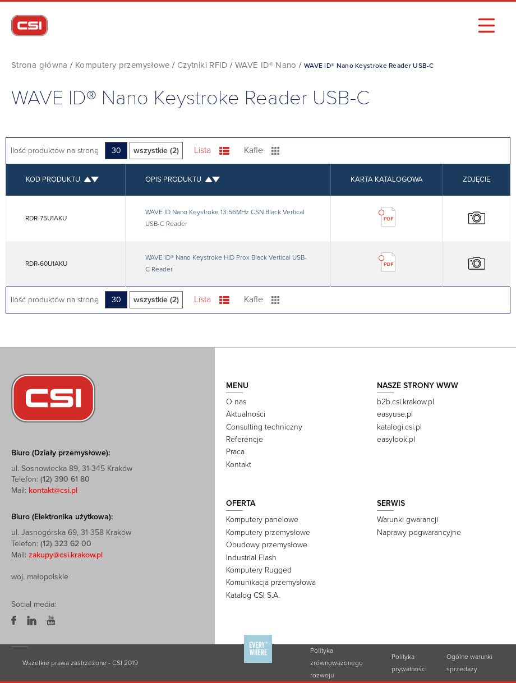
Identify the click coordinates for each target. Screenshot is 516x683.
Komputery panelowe (262, 519)
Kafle (262, 150)
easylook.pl (396, 439)
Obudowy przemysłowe (266, 544)
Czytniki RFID (202, 65)
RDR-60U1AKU (47, 263)
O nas (236, 401)
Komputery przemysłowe (122, 65)
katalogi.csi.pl (399, 426)
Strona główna (39, 65)
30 (117, 150)
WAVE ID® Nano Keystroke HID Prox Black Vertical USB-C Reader (226, 263)
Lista (212, 150)
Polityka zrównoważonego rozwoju (336, 662)
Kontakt (238, 464)
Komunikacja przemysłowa (271, 582)
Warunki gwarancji (407, 519)
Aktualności (245, 413)
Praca (235, 451)
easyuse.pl (395, 413)
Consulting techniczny (264, 426)
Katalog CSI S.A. (253, 594)
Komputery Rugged (259, 569)
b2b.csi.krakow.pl (405, 401)
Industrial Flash (251, 556)
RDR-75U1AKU (46, 217)
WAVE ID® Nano (267, 65)
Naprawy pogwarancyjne (419, 532)
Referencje (244, 439)
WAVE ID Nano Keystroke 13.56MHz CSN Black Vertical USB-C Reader (225, 218)
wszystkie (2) (156, 150)
